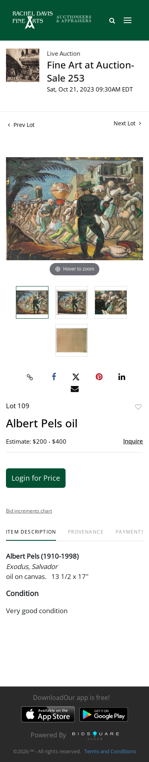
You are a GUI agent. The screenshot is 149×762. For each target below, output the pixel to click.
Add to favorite (138, 406)
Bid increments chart (29, 510)
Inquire (133, 441)
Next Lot (127, 123)
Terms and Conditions (110, 751)
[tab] (31, 535)
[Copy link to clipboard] (30, 377)
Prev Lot (21, 125)
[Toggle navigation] (127, 20)
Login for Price (36, 478)
